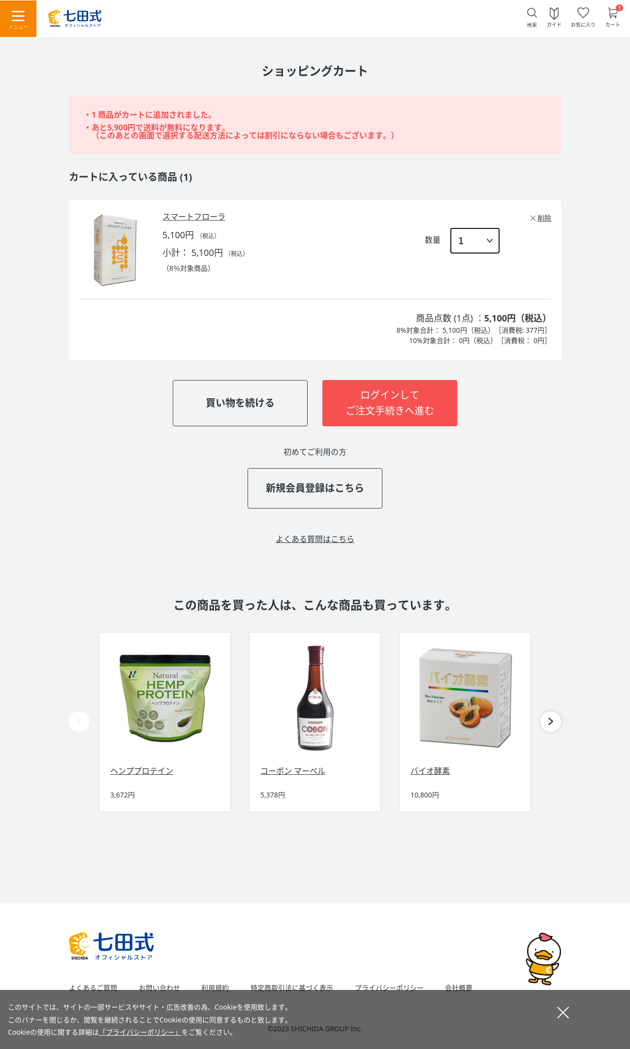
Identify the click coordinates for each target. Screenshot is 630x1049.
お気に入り (583, 24)
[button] (550, 721)
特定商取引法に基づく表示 (292, 988)
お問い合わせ (159, 988)
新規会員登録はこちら (315, 488)
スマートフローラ (193, 216)
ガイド (554, 24)
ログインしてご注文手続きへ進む (390, 402)
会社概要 (458, 988)
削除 (544, 218)
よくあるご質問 (93, 988)
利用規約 (215, 988)
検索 (532, 25)
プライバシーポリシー (389, 988)
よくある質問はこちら (315, 539)
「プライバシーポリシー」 (140, 1032)
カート (612, 24)
